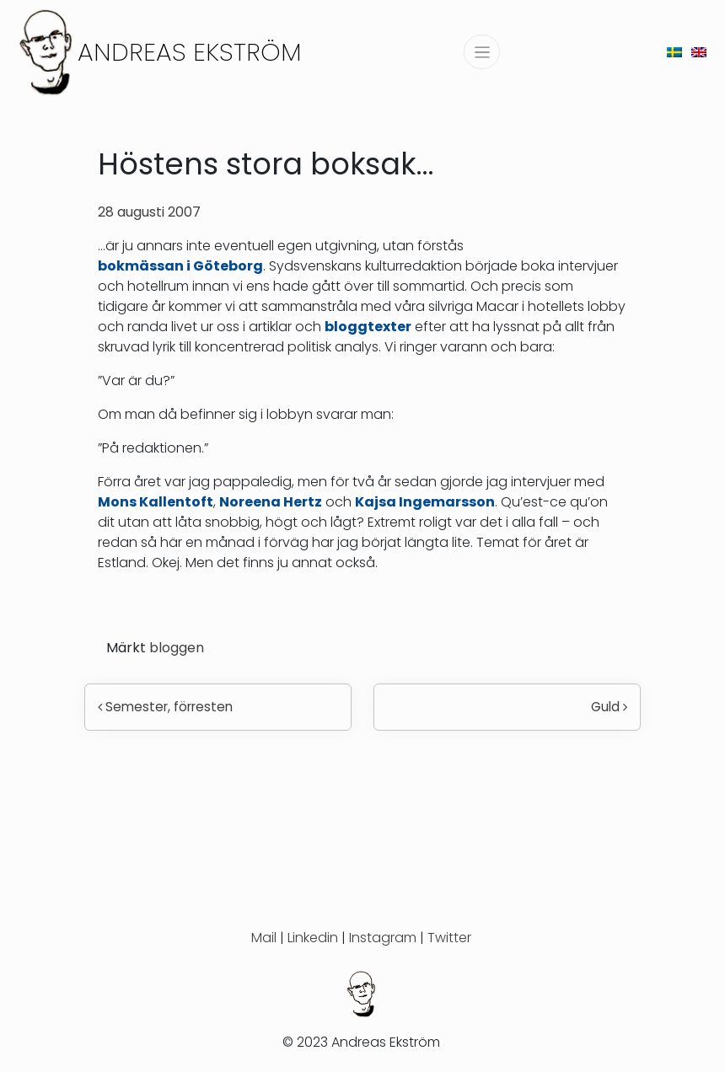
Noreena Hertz (270, 502)
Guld (609, 707)
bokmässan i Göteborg (180, 266)
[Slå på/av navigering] (482, 52)
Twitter (449, 937)
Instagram (382, 937)
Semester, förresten (165, 707)
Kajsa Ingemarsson (425, 502)
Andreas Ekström (190, 52)
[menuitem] (674, 52)
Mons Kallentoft (155, 502)
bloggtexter (368, 327)
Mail (264, 937)
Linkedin (312, 937)
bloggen (176, 647)
